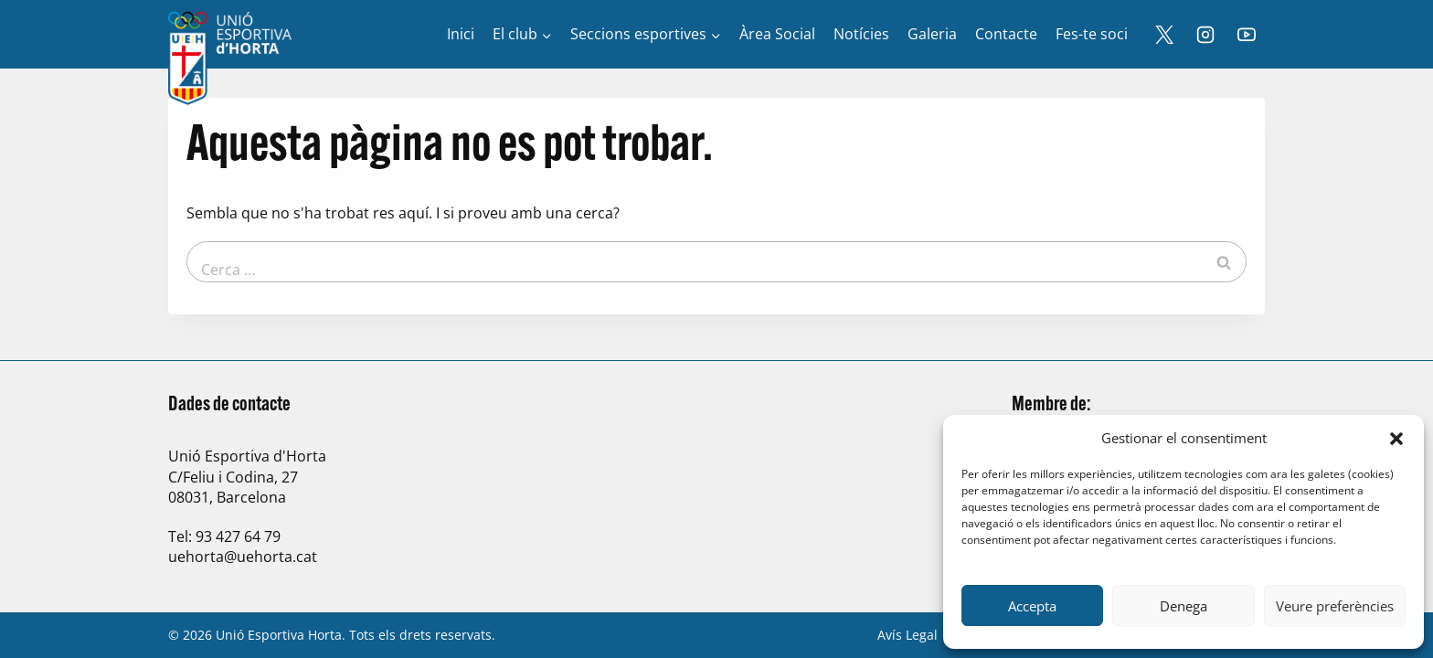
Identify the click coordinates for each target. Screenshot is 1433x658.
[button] (1396, 439)
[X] (1164, 34)
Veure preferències (1335, 606)
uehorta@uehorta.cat (242, 557)
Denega (1183, 606)
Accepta (1032, 606)
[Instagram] (1205, 34)
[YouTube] (1246, 34)
